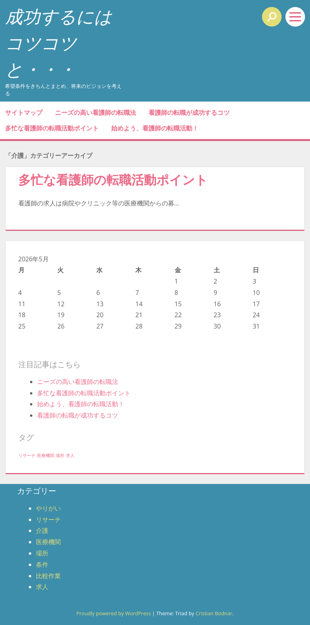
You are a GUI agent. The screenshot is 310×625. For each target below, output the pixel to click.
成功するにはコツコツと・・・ (58, 42)
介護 (42, 530)
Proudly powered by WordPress (113, 613)
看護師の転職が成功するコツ (189, 112)
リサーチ (48, 519)
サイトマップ (24, 112)
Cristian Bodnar (213, 613)
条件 (42, 564)
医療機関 (48, 542)
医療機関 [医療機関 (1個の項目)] (45, 455)
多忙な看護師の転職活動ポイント (52, 128)
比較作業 (48, 575)
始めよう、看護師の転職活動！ (154, 128)
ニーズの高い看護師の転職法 (95, 112)
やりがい (48, 508)
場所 (42, 553)
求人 (42, 586)
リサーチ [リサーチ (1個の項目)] (26, 455)
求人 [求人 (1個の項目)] (70, 455)
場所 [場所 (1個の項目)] (60, 455)
